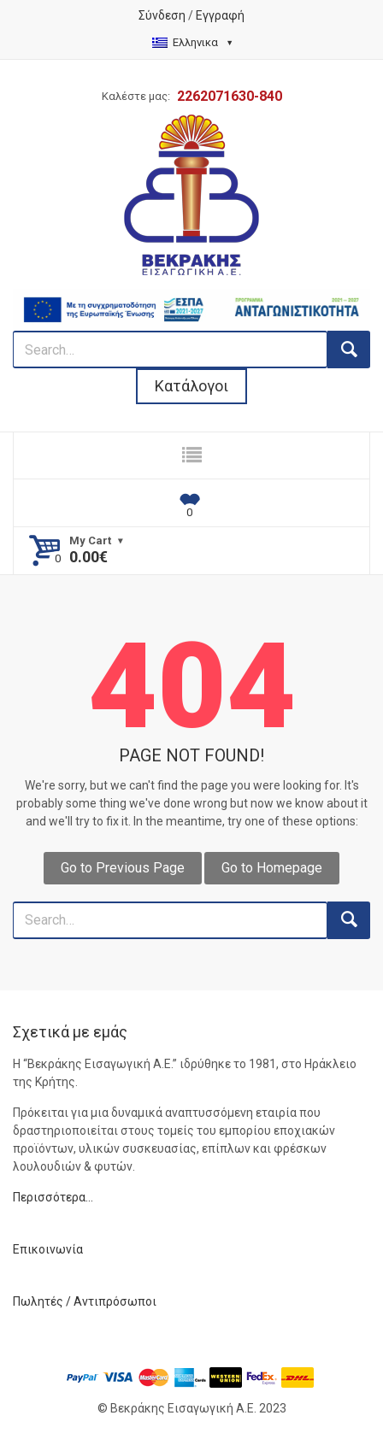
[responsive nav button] (191, 455)
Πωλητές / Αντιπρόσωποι (84, 1301)
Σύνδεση (162, 15)
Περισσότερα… (53, 1197)
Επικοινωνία (48, 1249)
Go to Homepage (271, 868)
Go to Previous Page (123, 868)
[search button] (348, 349)
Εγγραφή (220, 15)
